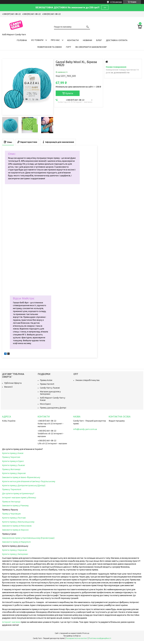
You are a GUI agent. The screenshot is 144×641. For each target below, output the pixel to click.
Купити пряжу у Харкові (14, 473)
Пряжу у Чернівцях (11, 513)
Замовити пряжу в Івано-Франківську (21, 477)
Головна (22, 40)
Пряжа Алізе (46, 380)
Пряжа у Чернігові (11, 457)
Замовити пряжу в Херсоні (15, 530)
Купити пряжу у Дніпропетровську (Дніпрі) (23, 485)
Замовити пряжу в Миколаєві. (17, 526)
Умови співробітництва (87, 380)
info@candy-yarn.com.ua (85, 429)
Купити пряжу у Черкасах (14, 550)
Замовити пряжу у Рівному (15, 505)
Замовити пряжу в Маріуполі (16, 542)
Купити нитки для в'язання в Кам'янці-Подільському (28, 481)
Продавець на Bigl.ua (72, 636)
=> (105, 7)
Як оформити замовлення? (91, 47)
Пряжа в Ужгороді (11, 501)
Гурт (68, 47)
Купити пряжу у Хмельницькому (18, 522)
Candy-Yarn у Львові (50, 388)
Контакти (73, 40)
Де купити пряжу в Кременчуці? (18, 493)
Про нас (55, 40)
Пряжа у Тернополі (11, 489)
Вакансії (8, 387)
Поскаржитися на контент (76, 638)
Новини (87, 40)
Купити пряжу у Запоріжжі (15, 554)
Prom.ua (85, 633)
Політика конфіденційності (100, 638)
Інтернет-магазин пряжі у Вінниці (19, 497)
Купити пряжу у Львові (13, 465)
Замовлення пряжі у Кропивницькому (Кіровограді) (28, 538)
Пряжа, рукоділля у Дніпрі (53, 407)
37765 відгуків (116, 2)
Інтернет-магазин (11, 622)
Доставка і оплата (116, 40)
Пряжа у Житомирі (11, 469)
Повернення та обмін (49, 47)
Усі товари (37, 40)
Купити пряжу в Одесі (13, 461)
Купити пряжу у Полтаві (14, 518)
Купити (69, 93)
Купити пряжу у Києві (12, 453)
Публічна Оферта (13, 383)
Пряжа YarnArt (47, 384)
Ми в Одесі (45, 404)
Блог (99, 40)
